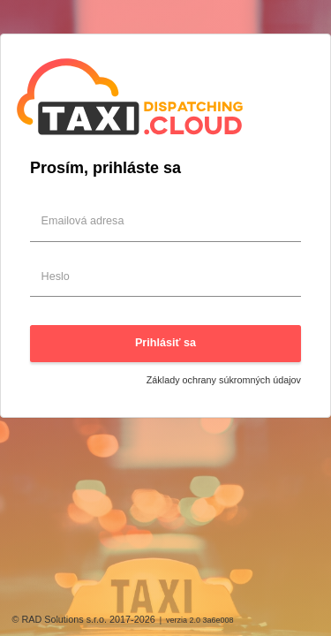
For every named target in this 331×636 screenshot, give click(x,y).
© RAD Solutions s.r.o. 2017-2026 (83, 619)
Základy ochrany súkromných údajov (224, 380)
